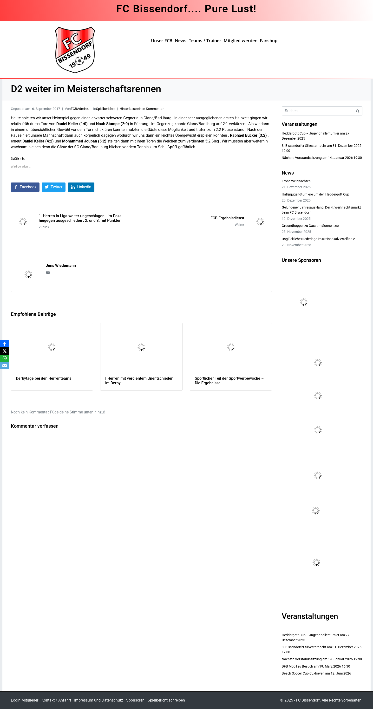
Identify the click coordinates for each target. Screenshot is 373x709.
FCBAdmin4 (80, 109)
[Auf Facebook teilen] (25, 187)
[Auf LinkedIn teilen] (81, 187)
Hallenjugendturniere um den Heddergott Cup (315, 194)
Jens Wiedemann (61, 265)
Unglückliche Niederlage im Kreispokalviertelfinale (318, 239)
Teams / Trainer (205, 40)
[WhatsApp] (4, 358)
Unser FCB (161, 40)
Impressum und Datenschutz (98, 700)
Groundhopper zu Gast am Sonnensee (310, 226)
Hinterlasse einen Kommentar (142, 109)
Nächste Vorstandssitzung (302, 158)
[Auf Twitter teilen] (53, 187)
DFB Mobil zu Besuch (297, 666)
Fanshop (268, 40)
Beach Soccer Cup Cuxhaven (303, 673)
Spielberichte (105, 109)
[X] (4, 351)
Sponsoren (135, 700)
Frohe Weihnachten (296, 181)
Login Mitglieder (24, 700)
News (180, 40)
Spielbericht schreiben (166, 700)
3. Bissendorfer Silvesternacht (304, 146)
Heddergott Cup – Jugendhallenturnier (310, 133)
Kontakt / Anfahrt (56, 700)
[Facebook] (4, 343)
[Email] (4, 365)
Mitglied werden (240, 40)
